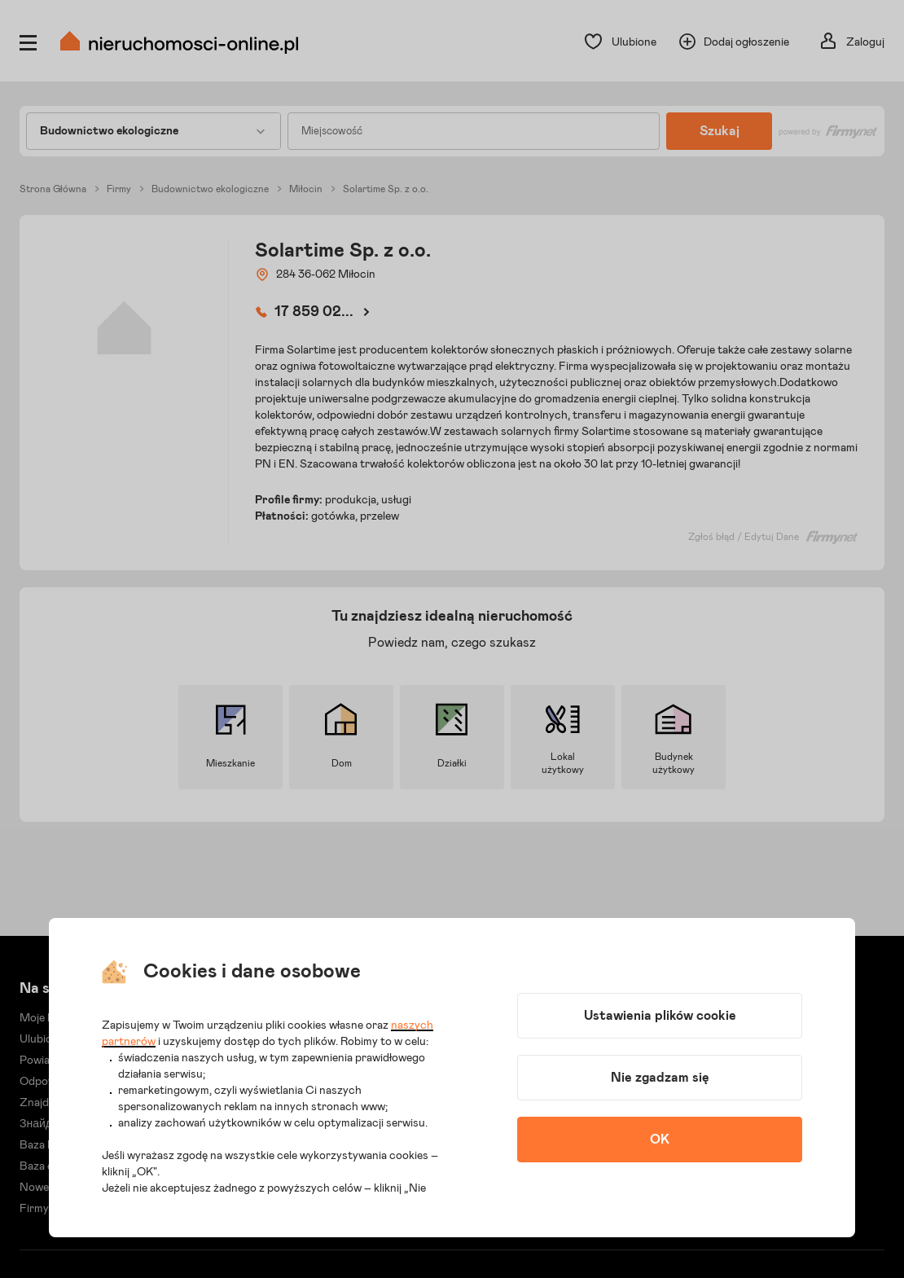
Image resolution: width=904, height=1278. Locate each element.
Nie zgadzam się (660, 1077)
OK (659, 1139)
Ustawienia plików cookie (660, 1015)
